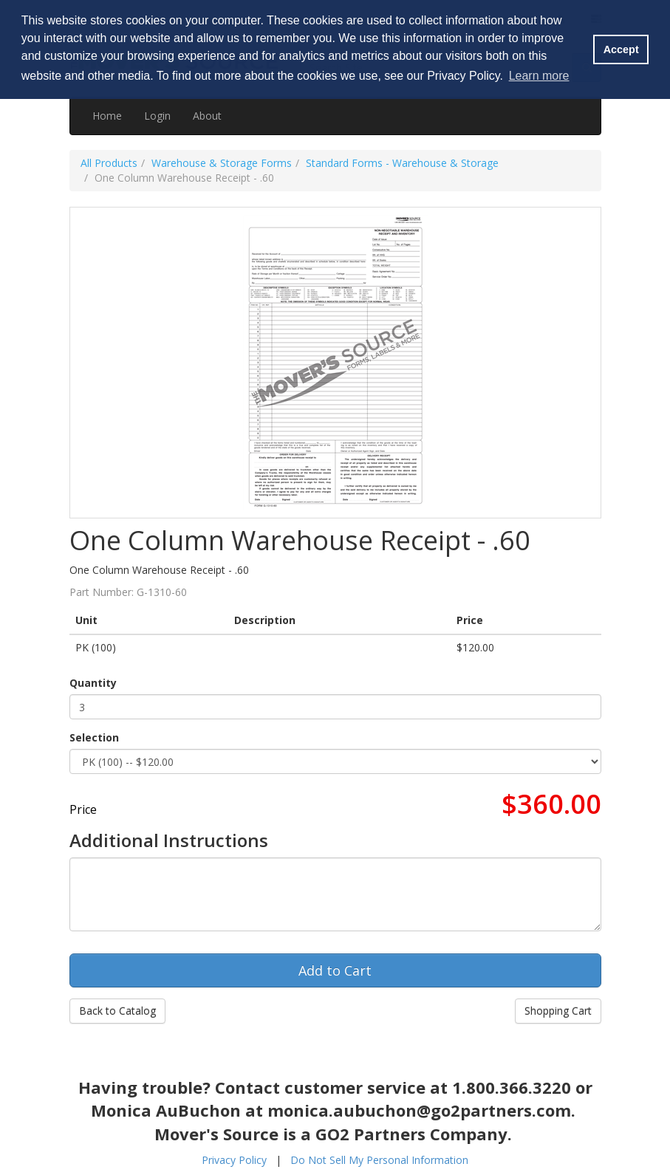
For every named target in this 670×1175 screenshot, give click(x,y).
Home (107, 116)
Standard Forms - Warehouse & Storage (402, 163)
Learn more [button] (539, 75)
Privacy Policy (234, 1160)
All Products (109, 163)
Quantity (93, 683)
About (207, 116)
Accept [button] (621, 49)
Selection (94, 737)
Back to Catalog (117, 1011)
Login (157, 116)
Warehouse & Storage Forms (221, 163)
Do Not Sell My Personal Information (379, 1160)
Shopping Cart (558, 1011)
